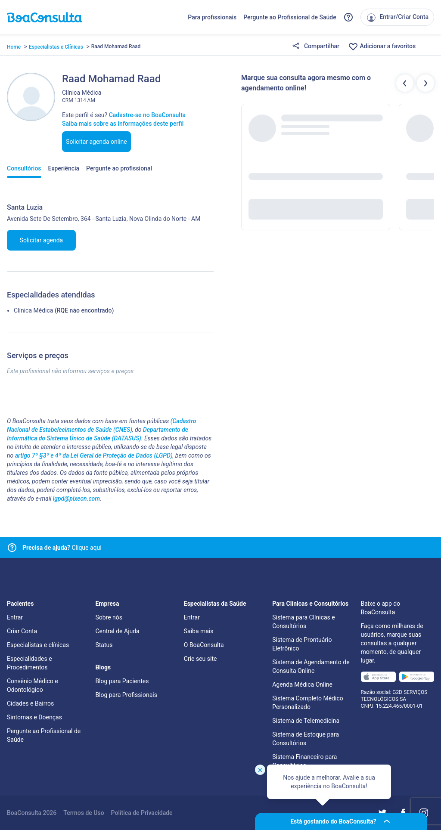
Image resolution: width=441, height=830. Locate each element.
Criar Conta (22, 631)
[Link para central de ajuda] (12, 547)
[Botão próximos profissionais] (425, 83)
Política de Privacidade (142, 812)
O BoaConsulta (204, 644)
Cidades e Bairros (30, 703)
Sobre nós (108, 617)
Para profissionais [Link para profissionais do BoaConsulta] (212, 17)
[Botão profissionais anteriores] (404, 83)
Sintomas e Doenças (34, 717)
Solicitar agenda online (96, 141)
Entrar (15, 617)
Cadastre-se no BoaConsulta (147, 114)
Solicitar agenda (41, 240)
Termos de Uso (83, 812)
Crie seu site (200, 658)
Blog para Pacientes (122, 681)
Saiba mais (199, 631)
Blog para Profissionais (126, 694)
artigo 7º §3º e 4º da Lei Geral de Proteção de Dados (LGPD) (94, 455)
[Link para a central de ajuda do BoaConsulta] (348, 17)
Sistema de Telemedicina (305, 720)
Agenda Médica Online (302, 684)
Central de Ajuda (117, 631)
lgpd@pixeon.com (76, 498)
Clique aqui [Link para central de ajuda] (62, 547)
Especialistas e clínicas (38, 644)
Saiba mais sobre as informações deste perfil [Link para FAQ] (122, 123)
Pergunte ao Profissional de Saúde (289, 17)
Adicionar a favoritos (382, 46)
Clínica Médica (33, 310)
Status (103, 644)
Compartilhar (315, 46)
